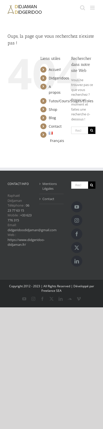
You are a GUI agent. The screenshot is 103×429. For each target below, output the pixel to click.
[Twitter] (76, 247)
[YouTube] (76, 206)
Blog (52, 117)
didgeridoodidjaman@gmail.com (32, 230)
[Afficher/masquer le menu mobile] (92, 7)
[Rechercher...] (79, 130)
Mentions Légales (49, 186)
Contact (55, 126)
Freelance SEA (51, 291)
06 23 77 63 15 (18, 208)
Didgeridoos (59, 78)
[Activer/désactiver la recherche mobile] (82, 7)
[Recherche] (91, 130)
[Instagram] (76, 220)
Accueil (55, 69)
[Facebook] (76, 234)
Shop (53, 109)
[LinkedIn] (76, 261)
